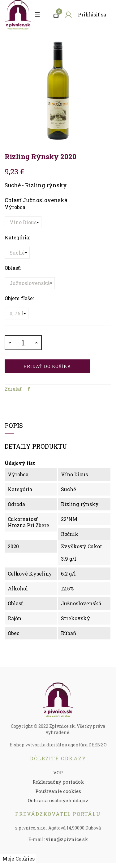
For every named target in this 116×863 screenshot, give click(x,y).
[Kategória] (17, 253)
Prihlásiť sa (92, 14)
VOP (58, 772)
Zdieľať (29, 389)
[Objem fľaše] (16, 313)
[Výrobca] (23, 222)
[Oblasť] (30, 283)
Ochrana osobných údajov (58, 800)
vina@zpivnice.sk (67, 839)
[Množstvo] (23, 342)
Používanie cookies (58, 791)
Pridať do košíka (47, 366)
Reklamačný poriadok (58, 782)
